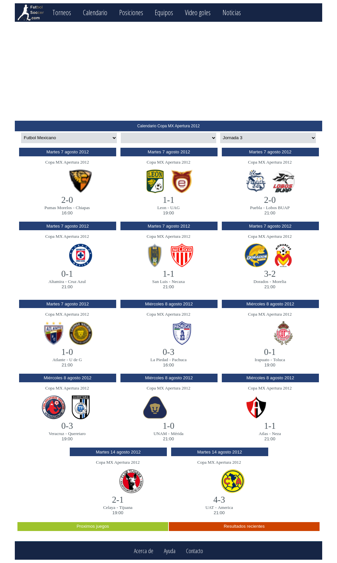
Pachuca (179, 359)
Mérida (177, 433)
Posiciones (131, 12)
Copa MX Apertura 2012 (67, 162)
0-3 (168, 352)
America (225, 507)
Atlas (263, 433)
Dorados (260, 281)
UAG (175, 207)
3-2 (270, 274)
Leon (161, 207)
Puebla (256, 207)
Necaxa (178, 281)
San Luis (160, 281)
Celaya (109, 507)
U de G (75, 359)
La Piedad (159, 359)
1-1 (168, 200)
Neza (276, 433)
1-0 (67, 352)
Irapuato (262, 359)
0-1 (67, 274)
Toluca (279, 359)
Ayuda (169, 551)
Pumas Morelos (58, 207)
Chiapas (83, 207)
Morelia (279, 281)
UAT (209, 507)
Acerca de (143, 551)
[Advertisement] (168, 71)
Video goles (198, 12)
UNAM (160, 433)
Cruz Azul (77, 281)
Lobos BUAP (278, 207)
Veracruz (56, 433)
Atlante (58, 359)
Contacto (194, 551)
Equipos (164, 12)
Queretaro (77, 433)
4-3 (219, 500)
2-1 (118, 500)
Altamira (56, 281)
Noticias (231, 12)
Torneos (61, 12)
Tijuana (125, 507)
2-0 (67, 200)
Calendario (95, 12)
